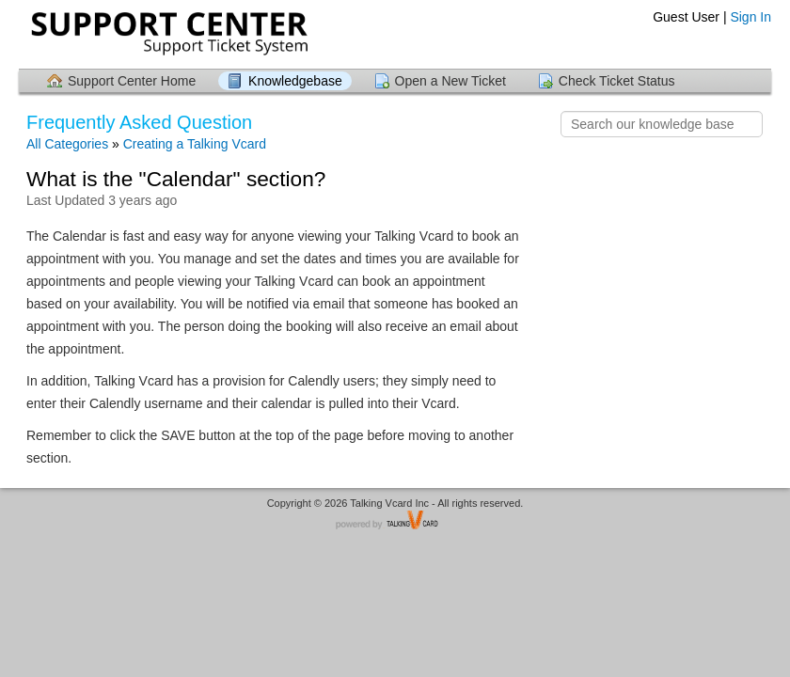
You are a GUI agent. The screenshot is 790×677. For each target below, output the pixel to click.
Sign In (750, 16)
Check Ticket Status (617, 80)
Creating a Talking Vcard (194, 143)
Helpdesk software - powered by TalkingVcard (395, 521)
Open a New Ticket (450, 80)
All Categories (67, 143)
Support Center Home (132, 80)
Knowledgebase (295, 80)
